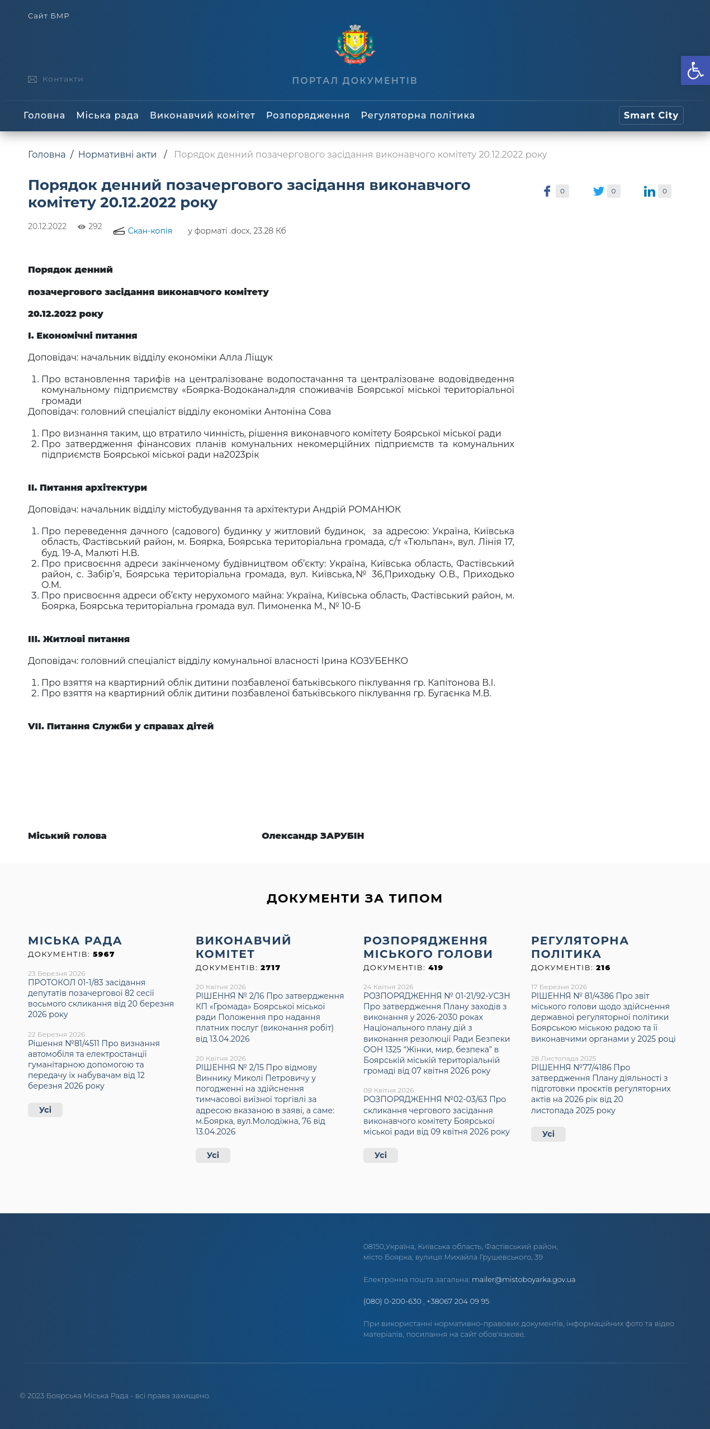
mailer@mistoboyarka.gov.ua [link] (524, 1279)
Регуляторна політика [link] (418, 115)
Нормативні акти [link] (117, 154)
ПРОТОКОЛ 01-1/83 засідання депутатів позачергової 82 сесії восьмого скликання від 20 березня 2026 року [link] (101, 998)
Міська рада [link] (107, 115)
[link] (695, 70)
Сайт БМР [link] (48, 16)
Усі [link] (45, 1110)
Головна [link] (44, 115)
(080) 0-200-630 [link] (392, 1301)
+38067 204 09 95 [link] (458, 1301)
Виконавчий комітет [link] (202, 115)
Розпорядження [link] (308, 115)
